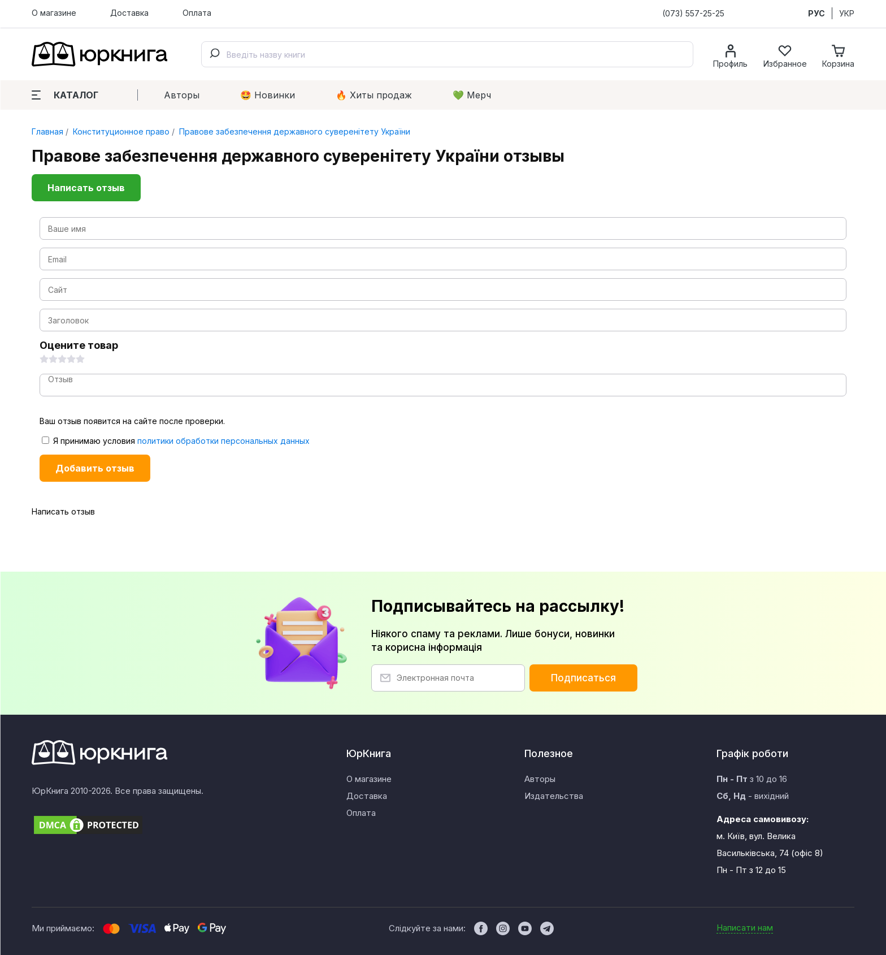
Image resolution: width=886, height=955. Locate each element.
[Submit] (214, 54)
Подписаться (583, 678)
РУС (816, 13)
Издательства (553, 795)
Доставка (129, 13)
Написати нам (744, 927)
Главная (47, 131)
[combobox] (447, 54)
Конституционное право (120, 131)
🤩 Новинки (267, 95)
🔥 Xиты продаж (374, 95)
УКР (846, 13)
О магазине (54, 13)
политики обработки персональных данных (223, 441)
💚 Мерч (472, 95)
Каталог (65, 95)
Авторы (181, 95)
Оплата (197, 13)
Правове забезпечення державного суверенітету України (293, 131)
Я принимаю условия (176, 441)
